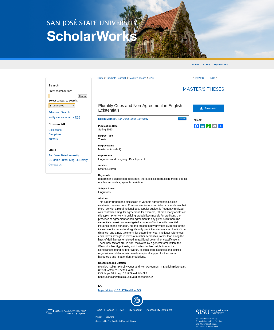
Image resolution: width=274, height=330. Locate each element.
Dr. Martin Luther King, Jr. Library (68, 159)
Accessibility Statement (159, 309)
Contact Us (55, 164)
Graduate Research (117, 78)
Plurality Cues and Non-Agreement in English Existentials (140, 108)
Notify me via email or (64, 117)
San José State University (64, 155)
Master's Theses (138, 78)
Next (212, 78)
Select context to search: (63, 100)
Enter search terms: (60, 91)
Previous (199, 78)
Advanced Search (59, 112)
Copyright (109, 317)
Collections (55, 129)
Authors (53, 139)
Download (208, 108)
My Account (135, 309)
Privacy (99, 317)
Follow (182, 118)
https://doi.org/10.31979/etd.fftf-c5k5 (119, 290)
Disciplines (55, 134)
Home (100, 78)
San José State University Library (122, 321)
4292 (151, 78)
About (110, 309)
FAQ (121, 309)
